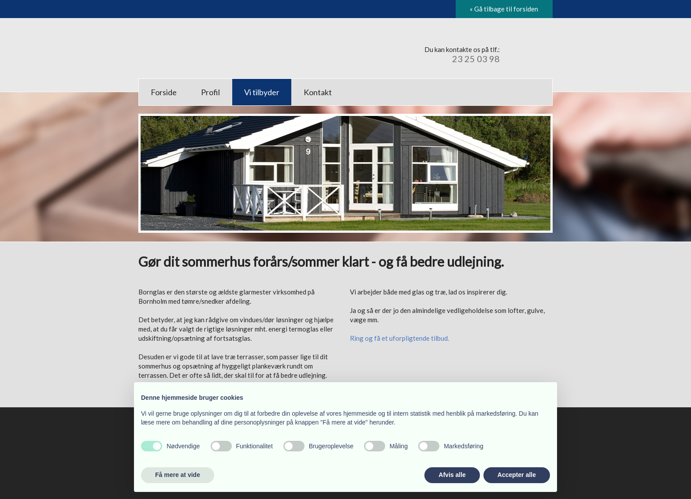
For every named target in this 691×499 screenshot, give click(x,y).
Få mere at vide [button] (177, 474)
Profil (210, 92)
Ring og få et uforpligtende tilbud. (399, 338)
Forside (164, 92)
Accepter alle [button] (517, 474)
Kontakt (318, 92)
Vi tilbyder (261, 92)
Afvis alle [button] (451, 474)
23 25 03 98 (476, 58)
